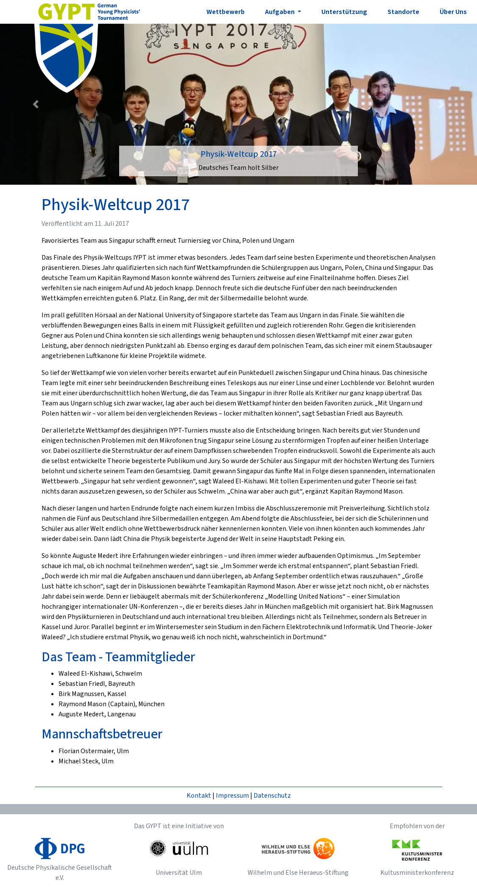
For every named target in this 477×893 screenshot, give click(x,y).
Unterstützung (344, 12)
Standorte (403, 12)
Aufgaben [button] (280, 12)
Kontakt (199, 795)
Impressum (232, 795)
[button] (36, 104)
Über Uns (453, 12)
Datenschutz (272, 795)
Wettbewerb (225, 12)
